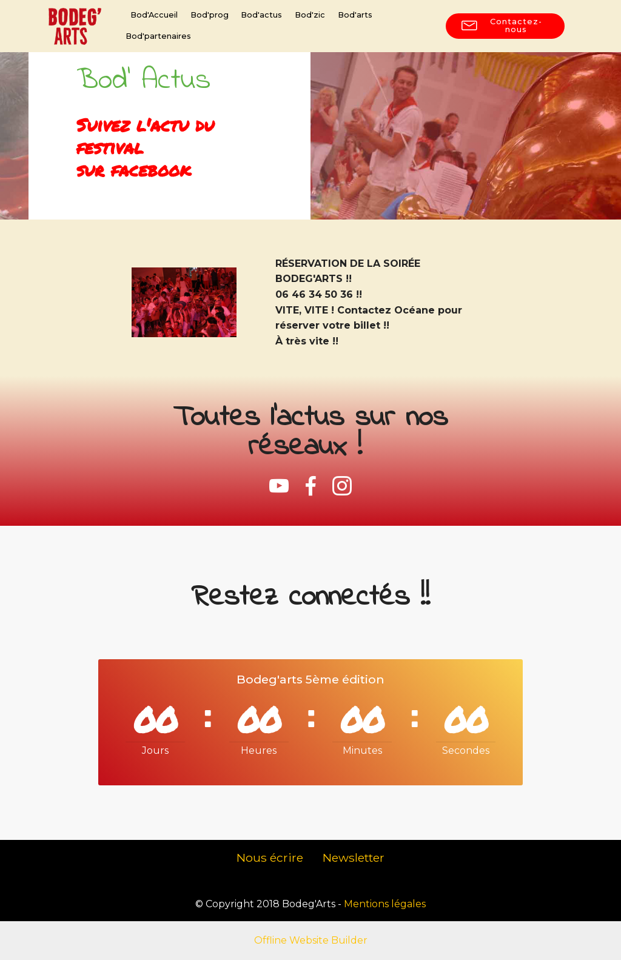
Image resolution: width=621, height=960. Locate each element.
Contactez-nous (502, 25)
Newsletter (353, 857)
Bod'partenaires (158, 36)
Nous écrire (270, 857)
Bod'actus (261, 14)
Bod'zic (310, 14)
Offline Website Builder (311, 940)
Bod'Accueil (154, 14)
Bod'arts (355, 14)
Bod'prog (209, 14)
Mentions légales (385, 904)
